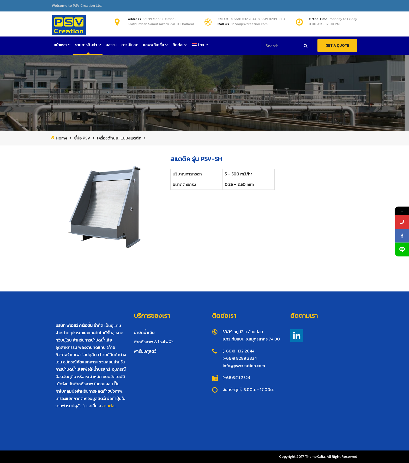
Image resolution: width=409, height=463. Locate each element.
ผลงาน (111, 45)
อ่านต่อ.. (109, 406)
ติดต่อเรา (180, 45)
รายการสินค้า (86, 45)
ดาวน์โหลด (129, 45)
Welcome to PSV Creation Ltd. (77, 5)
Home (61, 138)
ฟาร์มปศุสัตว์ (145, 351)
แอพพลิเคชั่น (153, 45)
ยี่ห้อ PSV (82, 138)
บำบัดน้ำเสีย (144, 332)
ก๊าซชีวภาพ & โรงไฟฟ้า (153, 342)
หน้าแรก (60, 45)
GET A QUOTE (337, 45)
